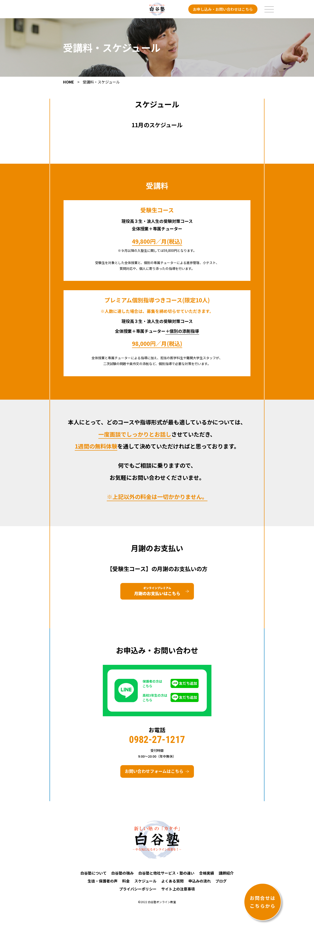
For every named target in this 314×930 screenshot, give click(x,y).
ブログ (221, 884)
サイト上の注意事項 (178, 891)
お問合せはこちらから (262, 901)
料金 (126, 884)
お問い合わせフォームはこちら (154, 774)
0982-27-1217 (157, 742)
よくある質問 (172, 884)
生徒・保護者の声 (103, 884)
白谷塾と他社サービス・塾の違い (166, 876)
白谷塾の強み (122, 876)
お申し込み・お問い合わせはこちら (223, 9)
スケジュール (145, 884)
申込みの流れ (199, 884)
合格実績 (206, 876)
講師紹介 (226, 876)
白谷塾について (93, 876)
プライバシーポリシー (138, 891)
